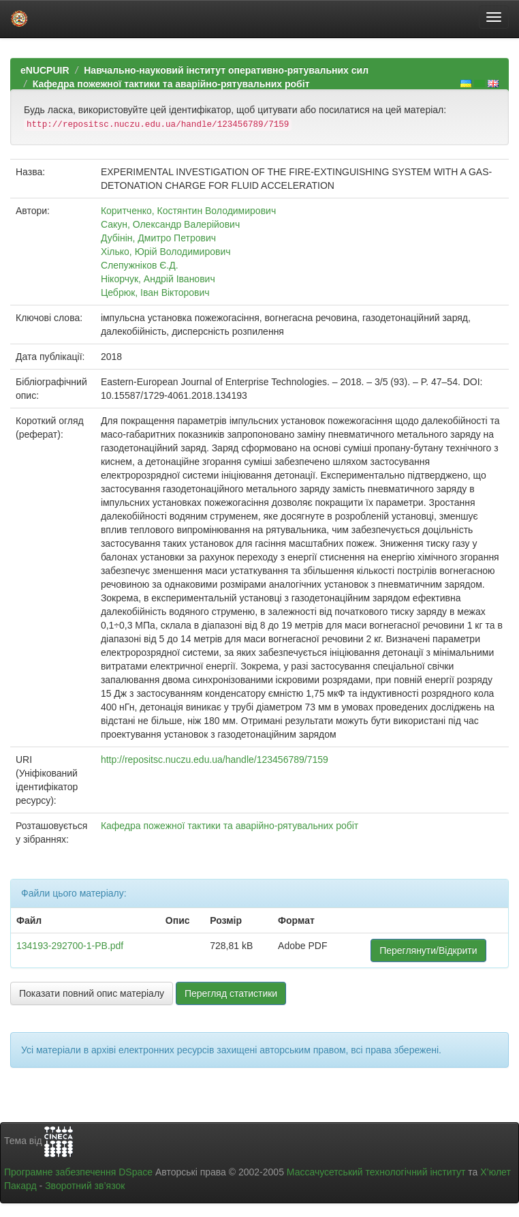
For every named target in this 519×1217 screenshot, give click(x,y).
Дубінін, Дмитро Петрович (158, 237)
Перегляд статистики (231, 993)
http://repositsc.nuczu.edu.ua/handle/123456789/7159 (214, 759)
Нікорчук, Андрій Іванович (158, 278)
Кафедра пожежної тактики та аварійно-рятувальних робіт (171, 83)
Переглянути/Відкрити (428, 950)
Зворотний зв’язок (85, 1185)
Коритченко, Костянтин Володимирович (188, 210)
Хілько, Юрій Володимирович (166, 251)
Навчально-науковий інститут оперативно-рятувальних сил (226, 70)
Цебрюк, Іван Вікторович (155, 292)
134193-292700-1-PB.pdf (69, 945)
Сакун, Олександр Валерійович (170, 224)
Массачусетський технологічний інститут (376, 1172)
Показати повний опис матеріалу (91, 993)
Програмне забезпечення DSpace (78, 1172)
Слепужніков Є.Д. (139, 265)
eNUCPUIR (44, 70)
